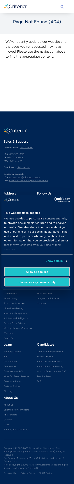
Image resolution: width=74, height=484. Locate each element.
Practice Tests (44, 376)
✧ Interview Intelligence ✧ (17, 318)
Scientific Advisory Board (16, 409)
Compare (41, 303)
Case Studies (10, 361)
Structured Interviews (15, 303)
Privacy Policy (28, 473)
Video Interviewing (13, 308)
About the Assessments (49, 361)
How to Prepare (45, 356)
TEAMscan (9, 333)
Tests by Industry (12, 381)
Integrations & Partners (49, 298)
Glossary (8, 391)
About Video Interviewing (50, 366)
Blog (6, 356)
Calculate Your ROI (13, 371)
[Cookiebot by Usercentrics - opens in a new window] (54, 199)
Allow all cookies (37, 271)
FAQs (40, 381)
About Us (8, 405)
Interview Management (15, 313)
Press (6, 424)
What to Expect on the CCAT (51, 371)
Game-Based (10, 293)
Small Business (44, 293)
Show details (54, 260)
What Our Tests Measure (16, 376)
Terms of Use (10, 473)
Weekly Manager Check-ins (18, 328)
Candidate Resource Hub (50, 351)
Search (62, 6)
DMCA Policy (45, 473)
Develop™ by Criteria (14, 323)
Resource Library (12, 351)
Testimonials (10, 366)
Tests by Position (12, 386)
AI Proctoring (10, 298)
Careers (8, 419)
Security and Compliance (16, 429)
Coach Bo (8, 338)
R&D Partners (10, 414)
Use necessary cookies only (37, 282)
